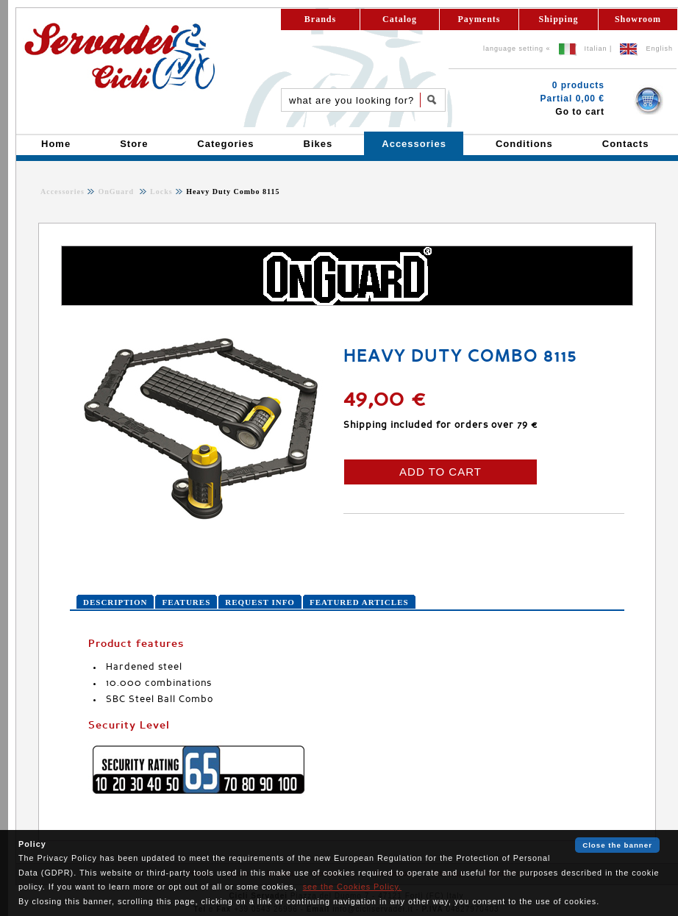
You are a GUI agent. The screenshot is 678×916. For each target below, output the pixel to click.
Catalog (399, 19)
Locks (160, 191)
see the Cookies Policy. (352, 886)
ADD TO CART (440, 471)
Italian (596, 48)
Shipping (558, 19)
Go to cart (579, 112)
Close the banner (617, 845)
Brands (320, 19)
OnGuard (117, 191)
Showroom (638, 19)
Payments (479, 19)
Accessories (62, 191)
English (659, 48)
